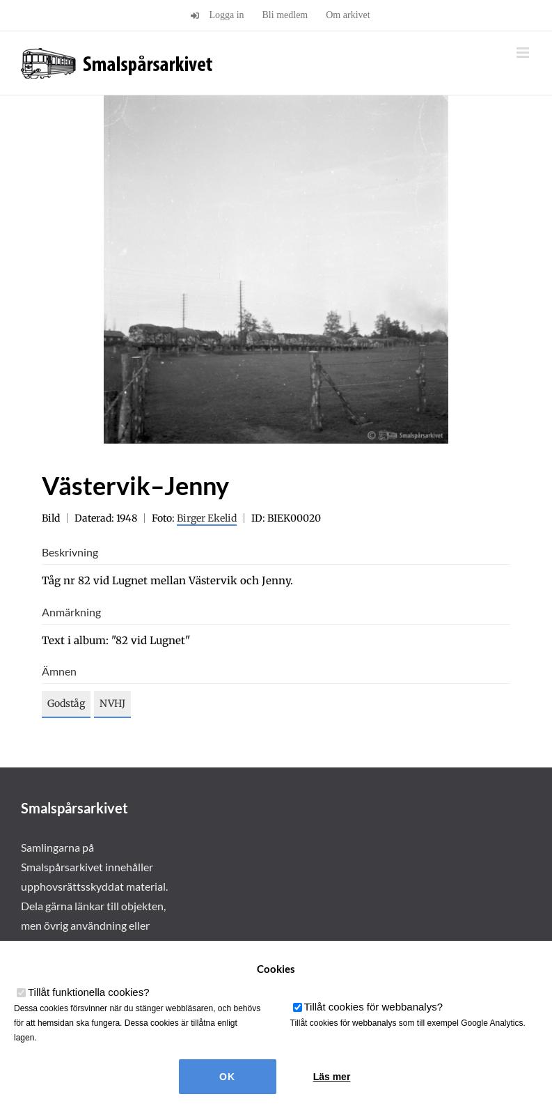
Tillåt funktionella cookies (89, 992)
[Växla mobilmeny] (523, 52)
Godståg (66, 703)
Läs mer (332, 1076)
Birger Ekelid (207, 518)
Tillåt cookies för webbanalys (373, 1007)
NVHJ (112, 703)
